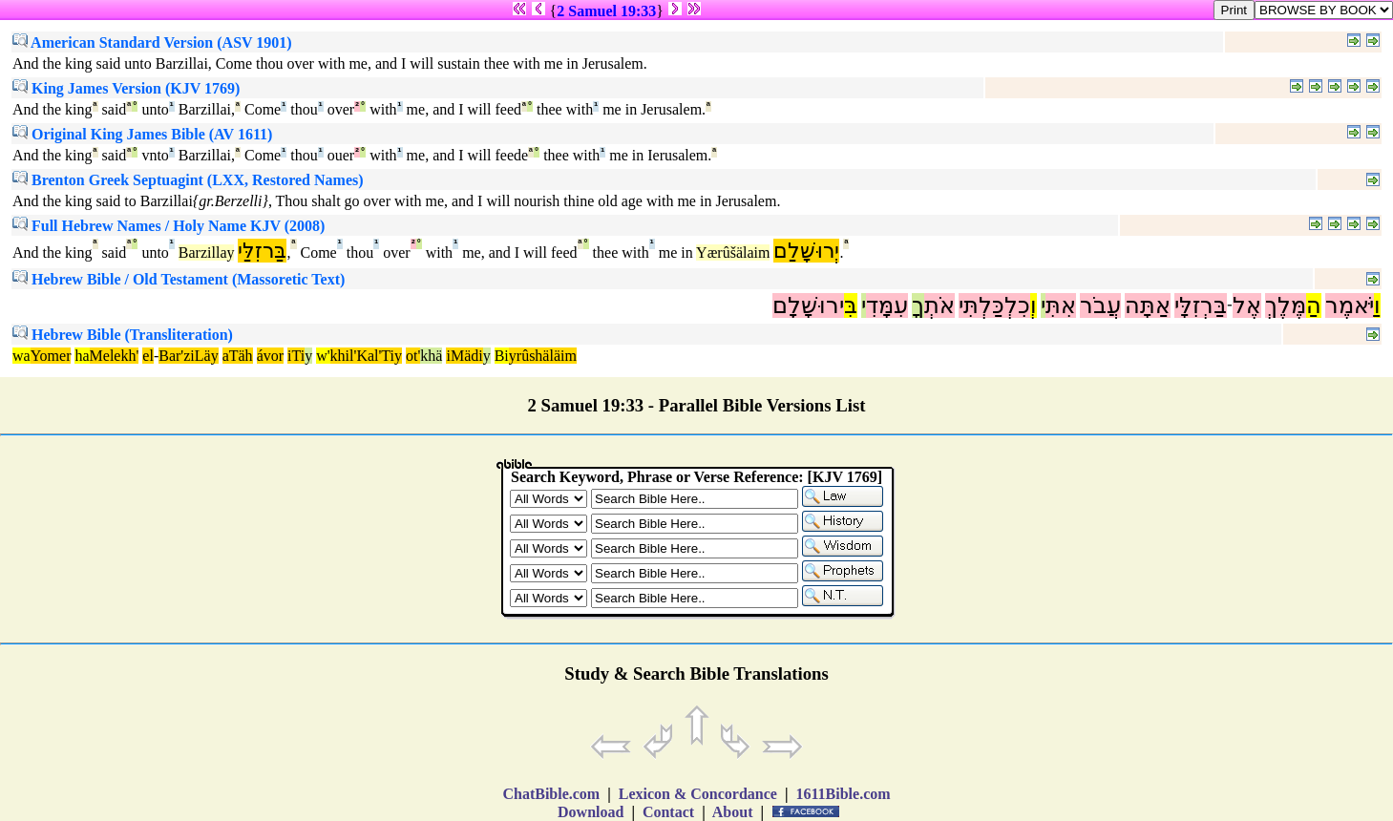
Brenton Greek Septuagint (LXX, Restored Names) (188, 180)
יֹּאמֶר (1349, 305)
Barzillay (207, 252)
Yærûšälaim (733, 252)
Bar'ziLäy (188, 355)
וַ (1377, 305)
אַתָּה (1148, 305)
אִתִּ (1060, 305)
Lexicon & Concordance (698, 794)
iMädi (464, 355)
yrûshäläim (543, 355)
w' (322, 355)
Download (590, 812)
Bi (502, 355)
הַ (1313, 305)
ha (81, 355)
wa (21, 355)
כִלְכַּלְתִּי (994, 305)
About (733, 812)
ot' (413, 355)
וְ (1033, 305)
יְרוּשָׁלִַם (806, 251)
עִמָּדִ (887, 305)
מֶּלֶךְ (1285, 305)
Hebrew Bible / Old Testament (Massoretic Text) (178, 279)
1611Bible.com (842, 794)
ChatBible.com (550, 794)
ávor (270, 355)
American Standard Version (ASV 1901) (152, 42)
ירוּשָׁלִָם (808, 305)
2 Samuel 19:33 (606, 11)
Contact (668, 812)
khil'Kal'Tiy (366, 355)
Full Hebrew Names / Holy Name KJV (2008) (168, 226)
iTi (296, 355)
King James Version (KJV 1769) (126, 88)
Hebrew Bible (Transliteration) (122, 334)
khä (431, 355)
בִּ (850, 305)
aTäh (237, 355)
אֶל (1247, 305)
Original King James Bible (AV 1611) (142, 134)
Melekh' (114, 355)
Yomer (51, 355)
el (148, 355)
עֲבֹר (1100, 305)
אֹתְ (939, 305)
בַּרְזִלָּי (1200, 305)
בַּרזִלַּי (262, 251)
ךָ (918, 305)
